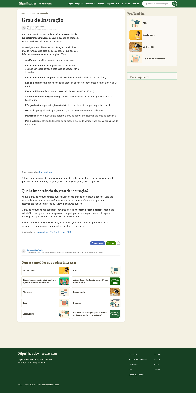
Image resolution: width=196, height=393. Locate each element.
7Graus (33, 385)
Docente (96, 303)
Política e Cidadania (40, 13)
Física (127, 4)
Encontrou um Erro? (136, 375)
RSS (130, 370)
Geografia (110, 4)
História (100, 4)
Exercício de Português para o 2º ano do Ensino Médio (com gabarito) (96, 314)
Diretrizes (46, 292)
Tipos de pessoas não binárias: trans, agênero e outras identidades (46, 281)
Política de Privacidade (137, 359)
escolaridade (42, 232)
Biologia (119, 4)
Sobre (156, 365)
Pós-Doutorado (57, 232)
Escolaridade (46, 270)
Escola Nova (46, 314)
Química (135, 4)
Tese (46, 303)
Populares (133, 354)
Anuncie (157, 359)
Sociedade (26, 13)
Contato (157, 370)
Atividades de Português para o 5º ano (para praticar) (96, 281)
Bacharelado (45, 172)
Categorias (133, 365)
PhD (69, 232)
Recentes (157, 354)
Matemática (90, 4)
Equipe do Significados (35, 250)
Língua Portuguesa (75, 4)
